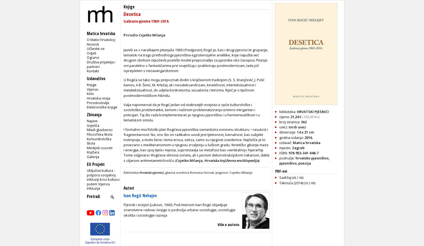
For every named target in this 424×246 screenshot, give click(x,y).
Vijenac (92, 89)
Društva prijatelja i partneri (101, 64)
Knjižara (93, 152)
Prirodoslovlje (98, 102)
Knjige (92, 84)
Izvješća (93, 125)
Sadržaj (291, 177)
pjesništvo (288, 163)
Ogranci (93, 57)
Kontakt (93, 71)
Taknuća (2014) (297, 182)
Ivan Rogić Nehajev (140, 196)
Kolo (90, 93)
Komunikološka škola (99, 141)
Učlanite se (96, 48)
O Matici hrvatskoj (101, 39)
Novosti (93, 44)
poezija (304, 163)
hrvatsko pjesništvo (312, 158)
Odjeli (91, 53)
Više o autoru (228, 224)
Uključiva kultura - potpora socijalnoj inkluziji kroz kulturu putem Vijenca (103, 177)
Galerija (93, 156)
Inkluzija (93, 188)
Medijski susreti (99, 147)
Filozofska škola (99, 134)
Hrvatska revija (98, 98)
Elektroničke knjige (102, 107)
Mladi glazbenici (99, 129)
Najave (92, 120)
